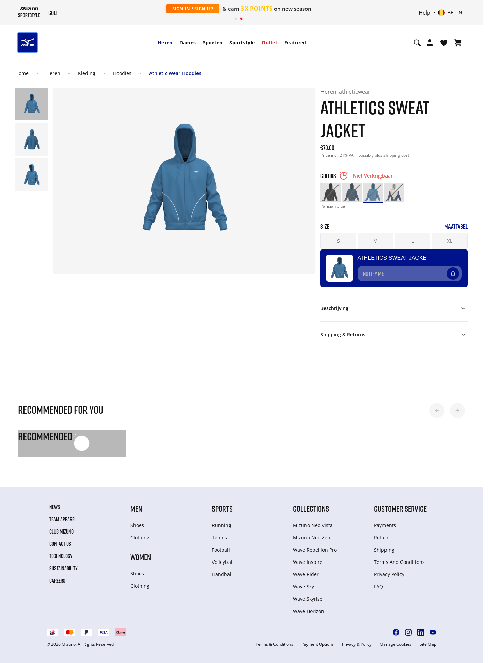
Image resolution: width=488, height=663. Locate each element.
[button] (436, 410)
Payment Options (317, 644)
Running (221, 525)
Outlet (269, 42)
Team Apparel (62, 519)
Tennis (219, 537)
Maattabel (456, 226)
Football (221, 549)
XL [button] (449, 240)
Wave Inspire (307, 562)
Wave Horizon (308, 611)
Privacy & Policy (357, 644)
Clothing (139, 537)
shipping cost (396, 155)
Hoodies (122, 73)
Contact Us (60, 543)
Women (140, 557)
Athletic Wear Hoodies (175, 73)
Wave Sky (303, 586)
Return (382, 537)
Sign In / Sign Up (193, 8)
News (54, 507)
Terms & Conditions (274, 644)
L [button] (412, 240)
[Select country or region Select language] (451, 12)
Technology (61, 556)
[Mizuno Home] (29, 12)
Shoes (137, 525)
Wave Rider (306, 574)
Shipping (384, 549)
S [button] (338, 240)
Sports (222, 508)
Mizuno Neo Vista (313, 525)
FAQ (378, 586)
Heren (165, 42)
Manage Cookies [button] (395, 644)
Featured (295, 42)
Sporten (213, 42)
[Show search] (417, 42)
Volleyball (223, 562)
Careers (57, 580)
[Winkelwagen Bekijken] (458, 42)
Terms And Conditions (399, 562)
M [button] (375, 240)
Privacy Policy (389, 574)
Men (136, 508)
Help (424, 12)
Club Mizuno (61, 531)
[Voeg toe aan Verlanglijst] (459, 271)
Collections (311, 508)
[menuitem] (165, 42)
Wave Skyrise (307, 599)
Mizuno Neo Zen (311, 537)
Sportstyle (242, 42)
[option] (330, 192)
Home (22, 73)
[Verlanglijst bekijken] (444, 42)
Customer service (400, 508)
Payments (385, 525)
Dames (187, 42)
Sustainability (63, 568)
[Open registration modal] (430, 42)
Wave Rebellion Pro (315, 549)
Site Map (428, 644)
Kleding (86, 73)
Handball (222, 574)
